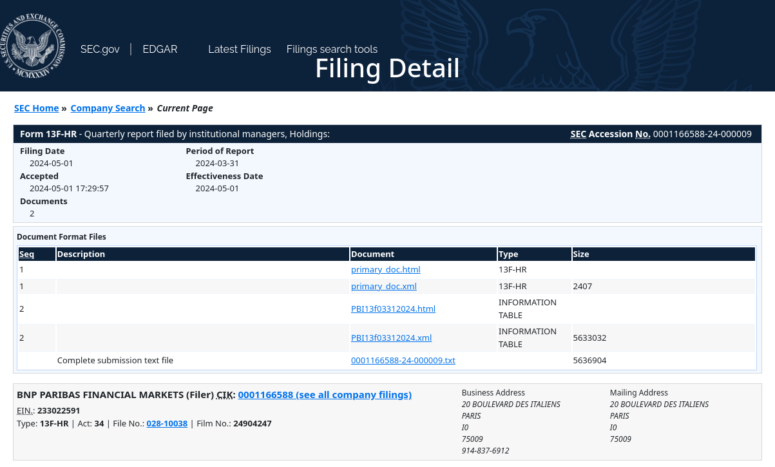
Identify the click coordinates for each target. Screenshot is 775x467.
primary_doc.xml (384, 286)
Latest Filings (239, 49)
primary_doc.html (386, 269)
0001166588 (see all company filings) (325, 394)
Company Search (108, 108)
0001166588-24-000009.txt (403, 360)
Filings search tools (332, 49)
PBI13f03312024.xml (391, 337)
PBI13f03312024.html (393, 308)
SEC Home (36, 108)
